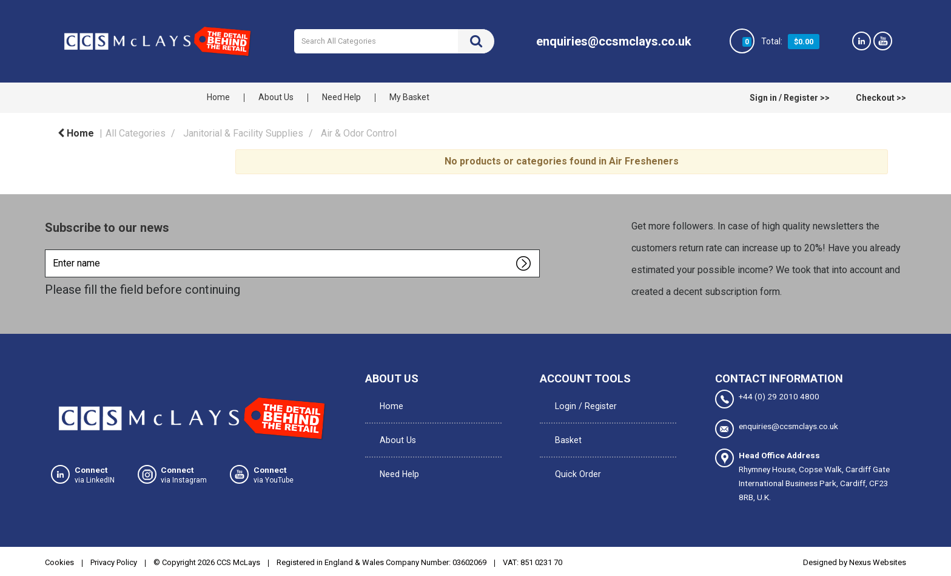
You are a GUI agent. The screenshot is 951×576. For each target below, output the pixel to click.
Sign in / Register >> (790, 98)
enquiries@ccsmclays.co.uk (776, 427)
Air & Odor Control (359, 133)
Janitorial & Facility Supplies (243, 133)
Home (218, 97)
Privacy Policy (113, 559)
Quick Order (574, 451)
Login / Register (581, 401)
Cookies (59, 559)
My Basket (409, 97)
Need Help (341, 97)
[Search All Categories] (394, 41)
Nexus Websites (877, 559)
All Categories (136, 133)
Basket (564, 427)
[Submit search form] (476, 41)
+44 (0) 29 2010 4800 (767, 399)
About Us (276, 97)
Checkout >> (881, 98)
